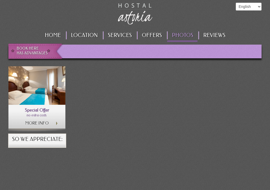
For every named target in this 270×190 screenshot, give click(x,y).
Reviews (214, 35)
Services (120, 35)
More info (37, 123)
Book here (33, 51)
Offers (152, 35)
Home (53, 35)
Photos (182, 35)
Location (84, 35)
